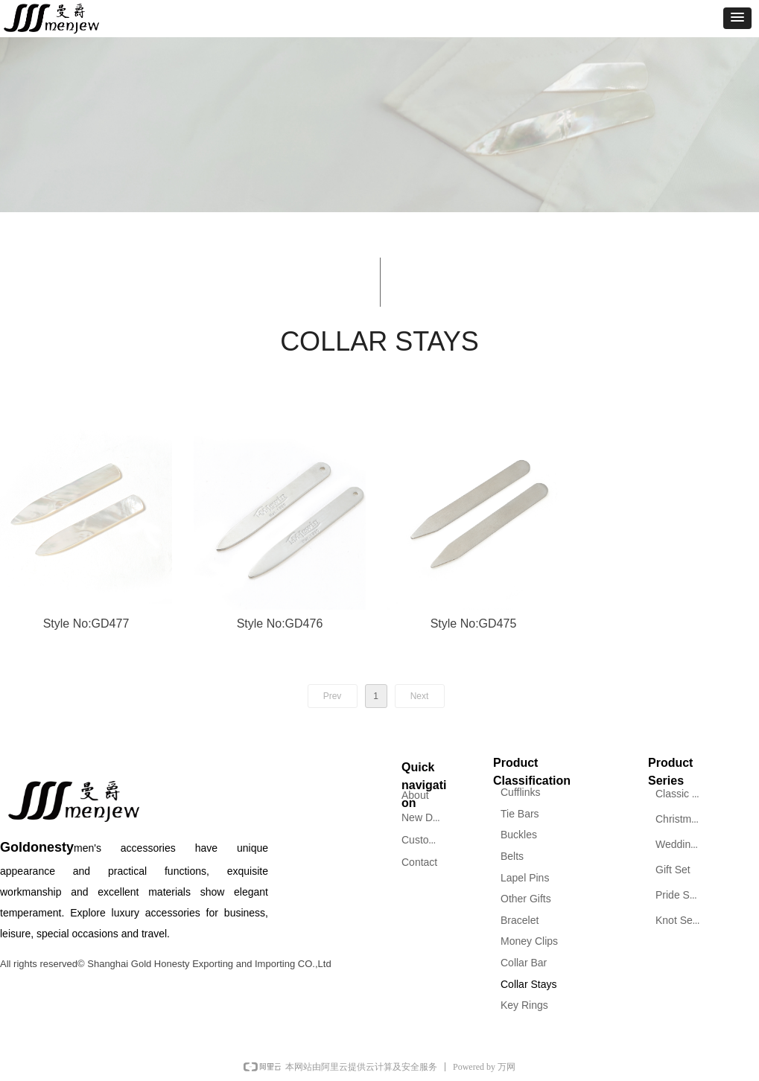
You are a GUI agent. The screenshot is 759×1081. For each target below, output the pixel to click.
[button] (737, 18)
